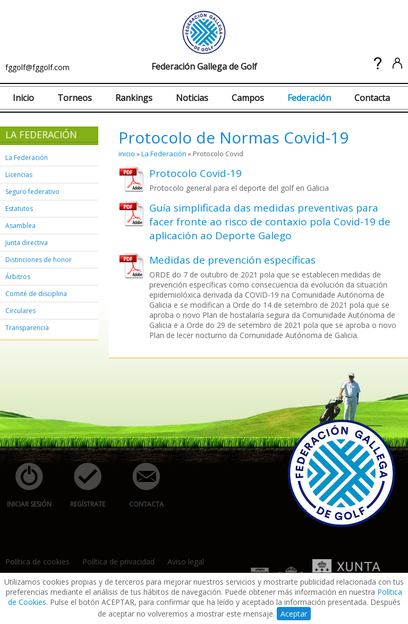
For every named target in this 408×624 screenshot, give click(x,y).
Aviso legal (185, 561)
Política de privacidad (118, 561)
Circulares (20, 310)
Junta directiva (26, 242)
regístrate (81, 485)
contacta (140, 485)
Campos (248, 98)
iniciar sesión (26, 485)
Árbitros (17, 276)
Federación (309, 98)
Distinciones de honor (38, 259)
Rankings (133, 98)
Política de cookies (37, 561)
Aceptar (293, 614)
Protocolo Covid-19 (195, 173)
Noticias (192, 98)
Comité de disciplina (36, 293)
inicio (126, 153)
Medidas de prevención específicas (232, 260)
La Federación (26, 157)
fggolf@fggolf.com (37, 67)
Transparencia (27, 327)
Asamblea (20, 225)
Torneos (74, 98)
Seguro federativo (32, 191)
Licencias (18, 174)
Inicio (23, 98)
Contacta (372, 98)
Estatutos (19, 208)
